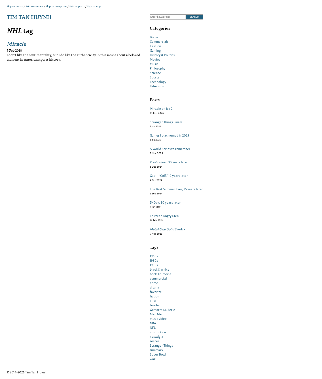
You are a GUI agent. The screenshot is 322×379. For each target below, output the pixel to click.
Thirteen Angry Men (164, 216)
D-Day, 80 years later (165, 202)
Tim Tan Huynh (29, 17)
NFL (153, 327)
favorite (156, 292)
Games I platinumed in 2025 (169, 135)
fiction (154, 296)
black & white (159, 269)
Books (154, 37)
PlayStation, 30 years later (169, 162)
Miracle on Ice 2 (161, 108)
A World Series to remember (170, 149)
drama (154, 287)
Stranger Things (161, 345)
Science (155, 73)
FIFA (153, 301)
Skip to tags (94, 6)
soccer (154, 341)
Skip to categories (56, 6)
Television (157, 86)
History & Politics (162, 55)
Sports (154, 77)
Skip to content (34, 6)
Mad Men (156, 314)
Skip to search (15, 6)
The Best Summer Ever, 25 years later (176, 189)
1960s (154, 256)
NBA (153, 323)
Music (154, 64)
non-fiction (158, 332)
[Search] (168, 17)
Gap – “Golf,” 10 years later (169, 175)
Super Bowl (158, 354)
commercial (158, 278)
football (155, 305)
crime (154, 283)
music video (158, 318)
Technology (158, 82)
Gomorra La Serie (162, 309)
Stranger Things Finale (166, 122)
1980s (154, 260)
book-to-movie (160, 274)
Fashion (155, 46)
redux (167, 229)
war (152, 359)
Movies (155, 59)
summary (156, 350)
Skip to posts (77, 6)
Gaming (155, 50)
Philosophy (157, 68)
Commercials (159, 41)
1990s (154, 265)
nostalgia (156, 336)
